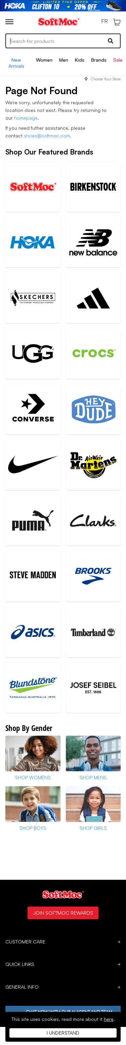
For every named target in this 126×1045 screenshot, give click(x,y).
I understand (63, 1033)
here (109, 1019)
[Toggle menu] (9, 22)
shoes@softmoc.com (47, 135)
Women (44, 60)
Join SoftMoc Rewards (63, 913)
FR (104, 21)
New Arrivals (16, 63)
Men (63, 60)
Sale (118, 60)
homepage (26, 118)
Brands (99, 60)
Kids (79, 60)
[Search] (63, 41)
